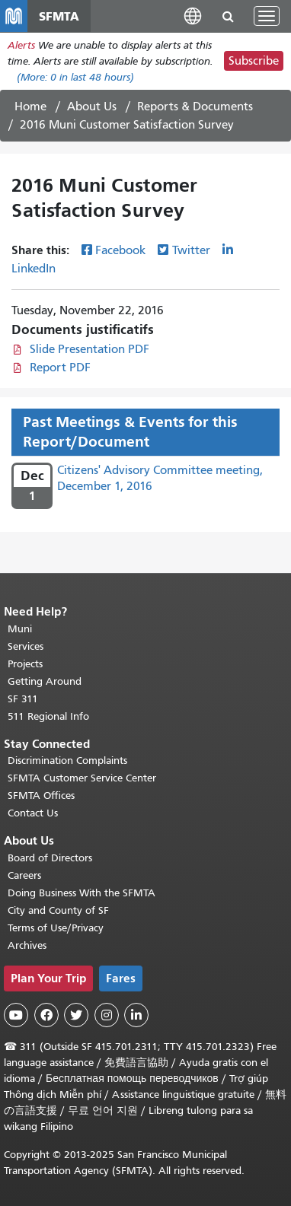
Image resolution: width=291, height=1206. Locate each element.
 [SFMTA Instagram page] (106, 1015)
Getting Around (45, 681)
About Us (92, 106)
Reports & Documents (195, 106)
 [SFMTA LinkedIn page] (136, 1015)
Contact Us (33, 813)
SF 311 (23, 698)
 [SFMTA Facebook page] (46, 1015)
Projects (25, 663)
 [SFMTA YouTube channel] (16, 1015)
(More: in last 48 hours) (75, 77)
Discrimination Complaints (67, 760)
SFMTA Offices (41, 795)
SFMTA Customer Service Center (82, 778)
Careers (24, 875)
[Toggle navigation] (267, 16)
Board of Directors (50, 857)
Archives (27, 945)
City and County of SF (58, 910)
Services (25, 646)
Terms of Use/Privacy (56, 927)
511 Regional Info (48, 716)
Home (30, 106)
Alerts (21, 45)
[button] (192, 15)
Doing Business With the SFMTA (81, 892)
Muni (20, 628)
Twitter (191, 250)
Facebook (120, 250)
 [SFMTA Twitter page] (76, 1015)
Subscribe (254, 61)
